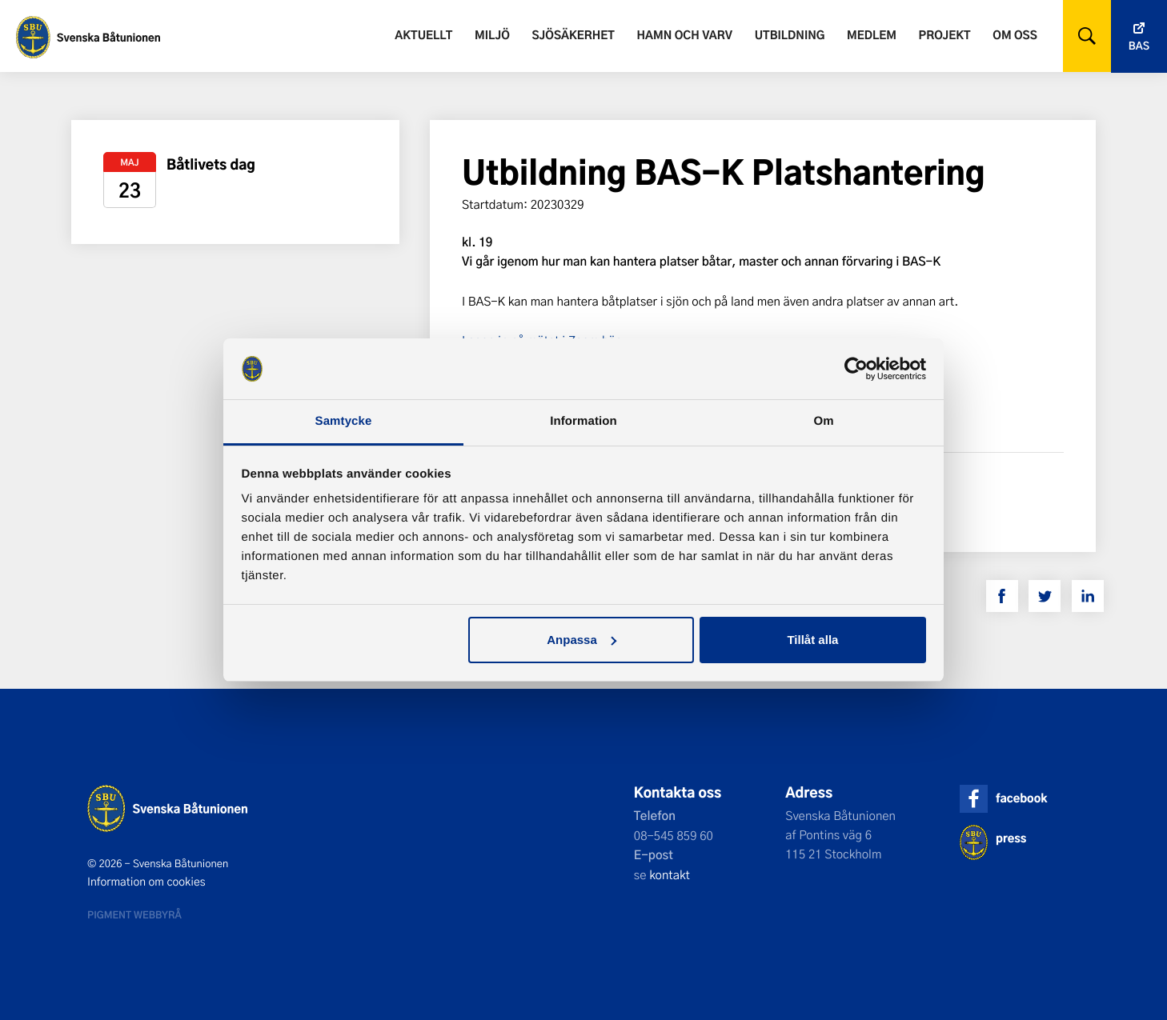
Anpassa (581, 639)
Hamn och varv (684, 34)
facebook (1021, 798)
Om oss (1015, 34)
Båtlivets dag (210, 164)
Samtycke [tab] (343, 421)
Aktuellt (423, 34)
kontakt (669, 874)
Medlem (871, 34)
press (1011, 838)
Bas (1139, 46)
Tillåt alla (812, 639)
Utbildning (790, 34)
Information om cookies (146, 882)
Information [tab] (583, 421)
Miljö (492, 34)
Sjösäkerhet (572, 34)
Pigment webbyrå (134, 914)
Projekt (945, 34)
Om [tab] (823, 421)
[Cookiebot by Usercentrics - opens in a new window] (856, 369)
